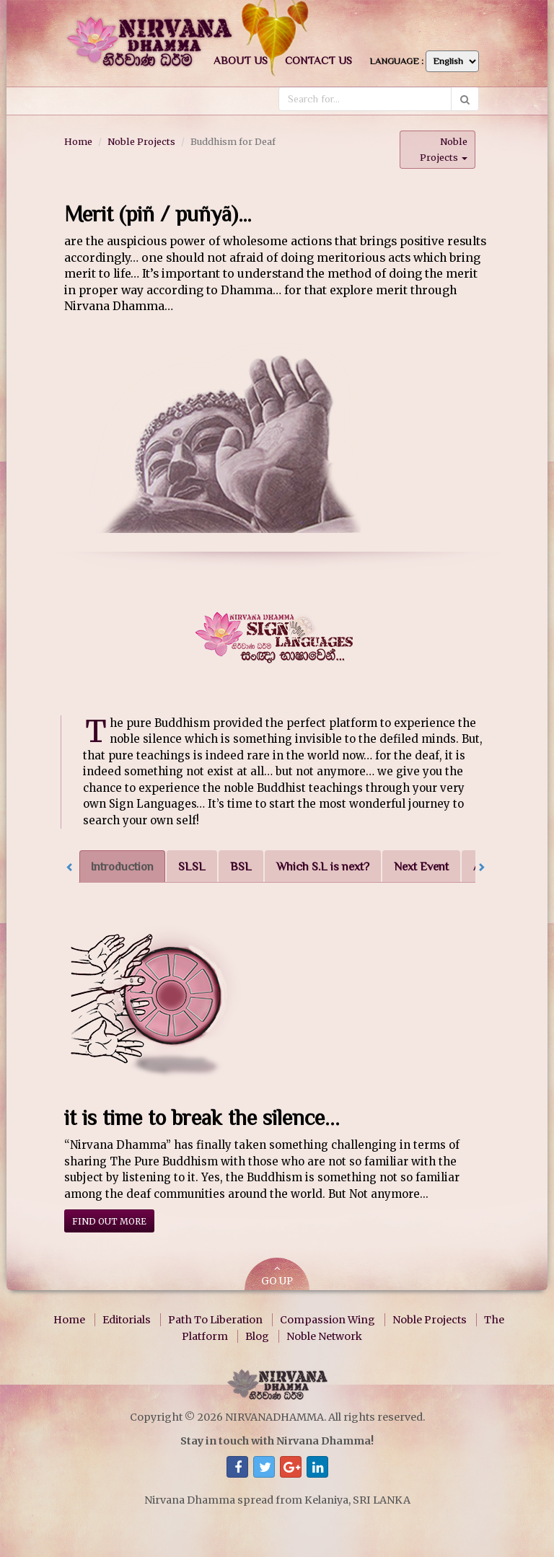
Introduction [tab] (122, 866)
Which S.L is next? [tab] (322, 866)
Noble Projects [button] (443, 149)
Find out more (109, 1221)
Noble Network (324, 1335)
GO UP (277, 1275)
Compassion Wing (327, 1319)
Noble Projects (141, 141)
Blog (257, 1335)
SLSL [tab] (192, 866)
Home (78, 141)
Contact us (318, 60)
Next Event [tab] (421, 866)
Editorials (126, 1319)
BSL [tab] (241, 866)
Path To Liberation (215, 1319)
